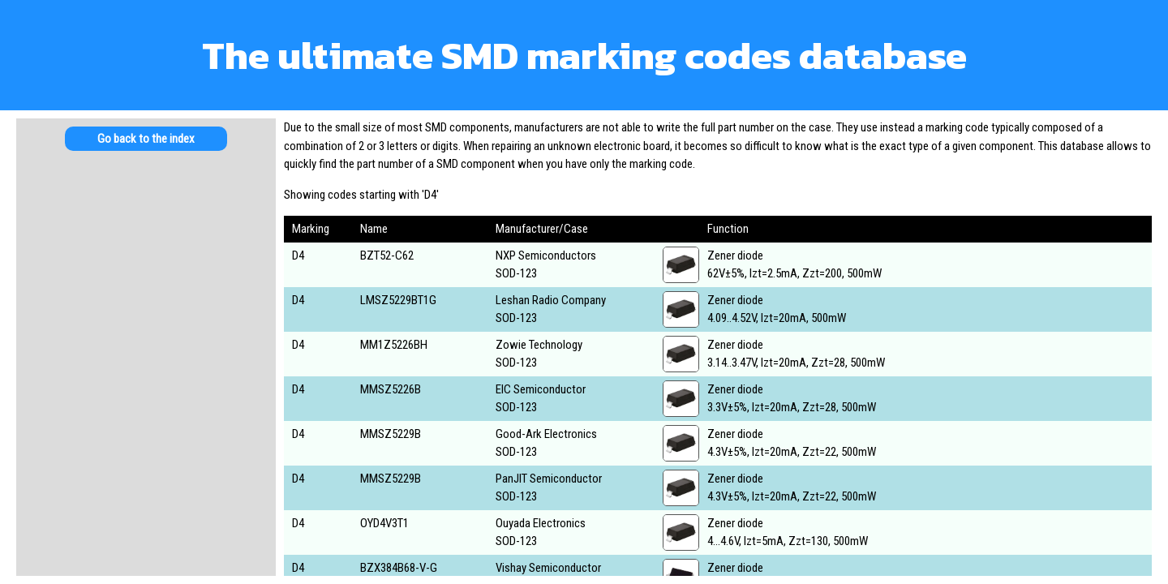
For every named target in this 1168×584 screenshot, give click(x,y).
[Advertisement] (146, 292)
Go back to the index (146, 138)
